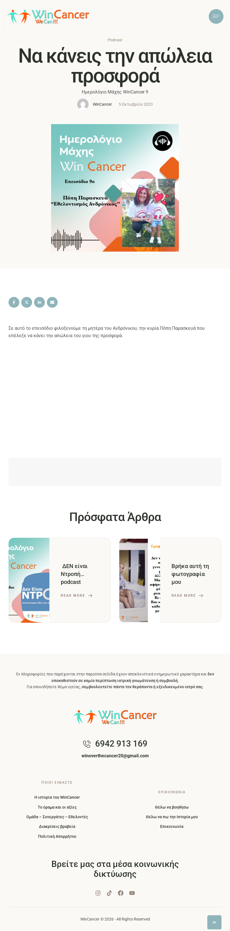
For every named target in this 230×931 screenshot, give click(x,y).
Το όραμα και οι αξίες (57, 807)
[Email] (52, 302)
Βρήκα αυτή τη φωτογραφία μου (190, 574)
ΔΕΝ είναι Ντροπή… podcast (74, 574)
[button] (214, 924)
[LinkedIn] (39, 302)
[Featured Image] (29, 580)
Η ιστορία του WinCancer (57, 797)
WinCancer (89, 919)
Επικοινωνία (171, 826)
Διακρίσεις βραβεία (57, 826)
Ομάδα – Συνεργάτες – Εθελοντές (57, 817)
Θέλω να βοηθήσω (172, 807)
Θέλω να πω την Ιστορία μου (172, 817)
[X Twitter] (26, 302)
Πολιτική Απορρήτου (57, 836)
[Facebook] (14, 302)
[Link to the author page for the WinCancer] (83, 104)
